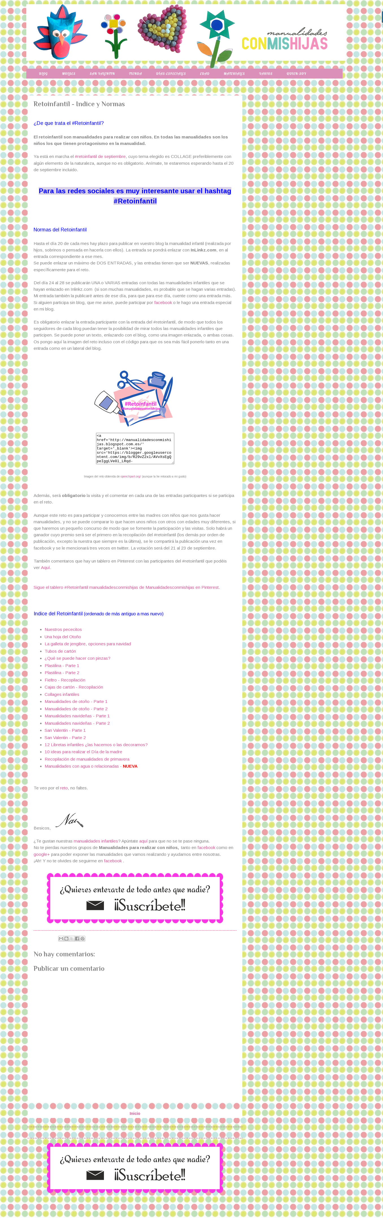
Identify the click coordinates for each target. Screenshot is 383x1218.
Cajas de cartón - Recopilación (74, 693)
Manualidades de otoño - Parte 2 (76, 714)
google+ (42, 860)
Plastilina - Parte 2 (62, 678)
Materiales (234, 73)
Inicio (135, 1119)
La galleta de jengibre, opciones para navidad (88, 649)
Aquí (45, 573)
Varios (266, 73)
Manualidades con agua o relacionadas (82, 772)
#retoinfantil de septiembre (100, 156)
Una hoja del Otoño (63, 642)
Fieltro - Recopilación (65, 685)
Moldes (68, 73)
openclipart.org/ (131, 482)
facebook (163, 302)
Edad (204, 73)
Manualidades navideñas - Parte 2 (77, 729)
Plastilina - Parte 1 (62, 671)
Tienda (135, 73)
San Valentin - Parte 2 (65, 743)
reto (64, 793)
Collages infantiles (62, 700)
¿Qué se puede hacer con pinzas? (77, 664)
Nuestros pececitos (63, 635)
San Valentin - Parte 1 (65, 736)
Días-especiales (171, 73)
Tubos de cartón (60, 657)
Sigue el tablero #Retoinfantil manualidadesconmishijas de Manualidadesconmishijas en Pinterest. (127, 593)
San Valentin (102, 73)
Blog (43, 73)
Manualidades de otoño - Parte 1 (76, 707)
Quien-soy (296, 73)
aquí (144, 846)
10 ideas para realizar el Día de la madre (83, 757)
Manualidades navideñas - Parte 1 (77, 721)
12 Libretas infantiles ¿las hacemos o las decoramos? (96, 750)
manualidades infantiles (96, 846)
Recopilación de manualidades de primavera (87, 765)
